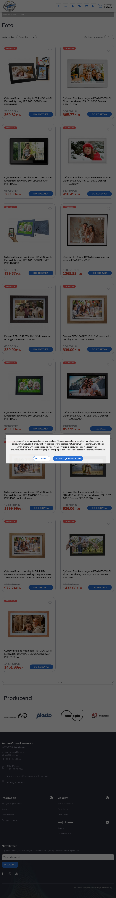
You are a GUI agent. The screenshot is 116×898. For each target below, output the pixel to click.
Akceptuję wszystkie (68, 458)
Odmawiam (41, 458)
